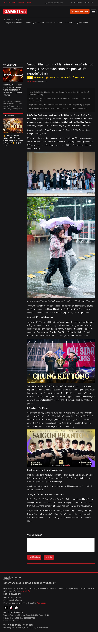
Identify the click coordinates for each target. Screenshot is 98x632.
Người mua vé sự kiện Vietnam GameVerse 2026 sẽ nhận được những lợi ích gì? (59, 105)
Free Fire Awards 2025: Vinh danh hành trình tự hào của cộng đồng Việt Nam (58, 108)
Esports (19, 20)
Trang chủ (8, 20)
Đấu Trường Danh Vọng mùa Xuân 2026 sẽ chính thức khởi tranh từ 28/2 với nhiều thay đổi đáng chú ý (13, 105)
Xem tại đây (25, 591)
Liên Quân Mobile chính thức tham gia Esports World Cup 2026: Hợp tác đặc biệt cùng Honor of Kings (59, 93)
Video (28, 3)
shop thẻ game (79, 11)
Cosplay (20, 3)
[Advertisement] (49, 43)
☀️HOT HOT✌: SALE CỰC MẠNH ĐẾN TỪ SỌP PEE (59, 78)
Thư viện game (9, 3)
